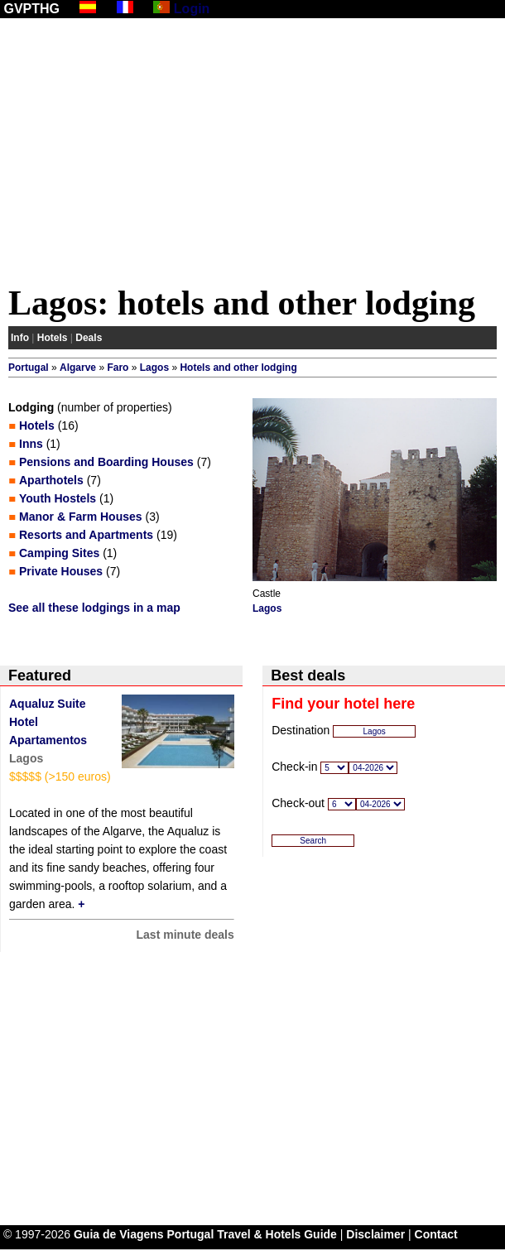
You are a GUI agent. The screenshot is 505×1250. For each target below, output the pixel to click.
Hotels (52, 338)
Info (20, 338)
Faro (117, 367)
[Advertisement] (252, 155)
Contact (436, 1234)
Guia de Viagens (119, 1234)
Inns (31, 443)
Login (192, 9)
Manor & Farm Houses (80, 516)
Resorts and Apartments (86, 534)
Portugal (28, 367)
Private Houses (61, 571)
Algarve (78, 367)
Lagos (154, 367)
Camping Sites (59, 553)
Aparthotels (51, 480)
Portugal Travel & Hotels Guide (252, 1234)
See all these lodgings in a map (94, 607)
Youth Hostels (57, 498)
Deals (88, 338)
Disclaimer (375, 1234)
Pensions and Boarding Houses (106, 462)
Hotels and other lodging (238, 367)
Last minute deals (185, 934)
